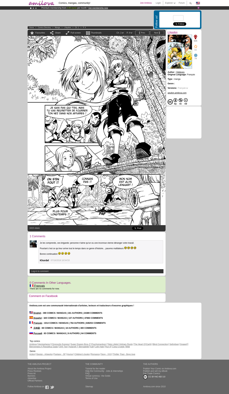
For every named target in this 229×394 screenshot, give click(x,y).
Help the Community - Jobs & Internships (104, 371)
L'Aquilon (67, 27)
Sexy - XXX (106, 354)
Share (58, 33)
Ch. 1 (77, 27)
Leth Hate (99, 346)
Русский (35, 333)
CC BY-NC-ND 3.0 (154, 377)
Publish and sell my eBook (155, 371)
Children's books (81, 354)
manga (57, 27)
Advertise (32, 378)
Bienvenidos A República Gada (43, 346)
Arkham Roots (126, 344)
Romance (95, 354)
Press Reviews (34, 371)
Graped (183, 344)
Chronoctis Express (60, 344)
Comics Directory (44, 27)
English (35, 313)
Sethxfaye (174, 344)
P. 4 (84, 27)
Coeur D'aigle (118, 346)
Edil (92, 346)
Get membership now (98, 8)
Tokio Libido (112, 344)
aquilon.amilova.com (177, 93)
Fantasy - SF (60, 354)
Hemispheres (44, 344)
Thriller (116, 354)
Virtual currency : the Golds (97, 376)
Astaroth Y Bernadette (79, 346)
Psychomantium (98, 344)
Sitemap (89, 386)
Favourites (40, 33)
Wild (128, 346)
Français (37, 285)
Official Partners (35, 380)
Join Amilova (146, 3)
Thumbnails (96, 33)
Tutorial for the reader (95, 368)
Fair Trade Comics (151, 373)
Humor (70, 354)
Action (32, 354)
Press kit (32, 373)
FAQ (87, 373)
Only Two (63, 346)
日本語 (34, 328)
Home (31, 27)
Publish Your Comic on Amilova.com (159, 368)
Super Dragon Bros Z (80, 344)
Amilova (33, 344)
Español (35, 318)
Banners (31, 376)
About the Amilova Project (39, 368)
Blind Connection (160, 344)
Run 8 (108, 346)
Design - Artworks (44, 354)
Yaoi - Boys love (127, 354)
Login (158, 3)
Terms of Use (91, 378)
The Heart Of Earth (142, 344)
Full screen (76, 33)
